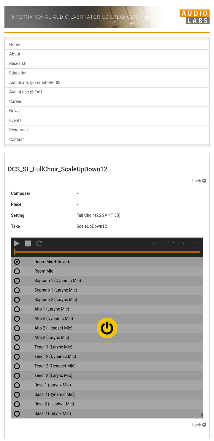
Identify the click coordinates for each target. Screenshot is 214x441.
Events (15, 120)
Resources (19, 130)
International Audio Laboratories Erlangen (74, 17)
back (199, 181)
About (14, 54)
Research (17, 63)
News (14, 111)
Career (15, 101)
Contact (16, 139)
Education (18, 73)
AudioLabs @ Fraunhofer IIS (35, 82)
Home (14, 44)
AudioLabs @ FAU (25, 92)
